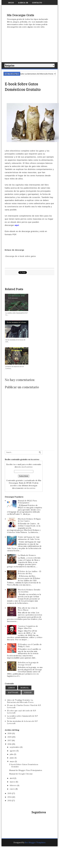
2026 (10, 733)
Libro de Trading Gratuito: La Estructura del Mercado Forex (32, 73)
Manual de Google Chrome (21, 774)
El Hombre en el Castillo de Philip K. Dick (30, 645)
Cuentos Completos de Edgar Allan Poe (28, 627)
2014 (10, 797)
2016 (10, 744)
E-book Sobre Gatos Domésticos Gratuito (23, 765)
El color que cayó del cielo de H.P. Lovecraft (21, 711)
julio (12, 754)
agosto (13, 751)
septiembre (15, 747)
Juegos (28, 692)
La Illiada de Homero (27, 555)
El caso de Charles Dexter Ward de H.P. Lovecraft (24, 706)
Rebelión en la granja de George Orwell (28, 663)
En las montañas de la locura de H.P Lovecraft (22, 722)
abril (12, 778)
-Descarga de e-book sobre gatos (20, 256)
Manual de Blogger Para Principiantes (25, 770)
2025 (10, 737)
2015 (10, 793)
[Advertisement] (29, 48)
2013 (10, 800)
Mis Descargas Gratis (20, 15)
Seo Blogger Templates (35, 842)
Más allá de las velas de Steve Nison (28, 609)
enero (12, 789)
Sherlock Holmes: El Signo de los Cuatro (29, 520)
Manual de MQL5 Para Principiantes (27, 501)
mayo (12, 761)
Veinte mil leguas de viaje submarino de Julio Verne (29, 538)
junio (12, 758)
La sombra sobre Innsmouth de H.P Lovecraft (22, 717)
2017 (10, 740)
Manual (25, 687)
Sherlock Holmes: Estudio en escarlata (29, 590)
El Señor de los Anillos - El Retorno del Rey (29, 572)
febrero (13, 785)
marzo (13, 782)
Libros (11, 687)
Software (13, 692)
